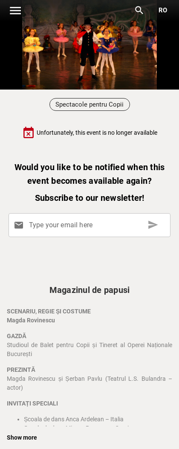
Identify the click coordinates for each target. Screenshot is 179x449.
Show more (22, 437)
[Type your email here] (91, 225)
